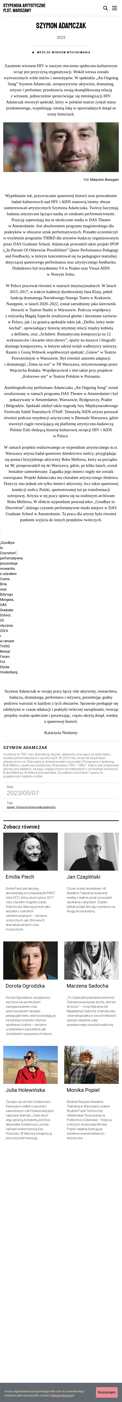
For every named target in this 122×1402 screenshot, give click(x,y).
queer (11, 1059)
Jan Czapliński (83, 1129)
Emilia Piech (20, 1129)
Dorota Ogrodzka (25, 1238)
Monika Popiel (83, 1342)
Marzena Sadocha (87, 1238)
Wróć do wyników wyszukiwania (63, 52)
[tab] (105, 8)
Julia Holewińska (25, 1342)
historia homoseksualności (36, 1059)
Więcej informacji (62, 1395)
